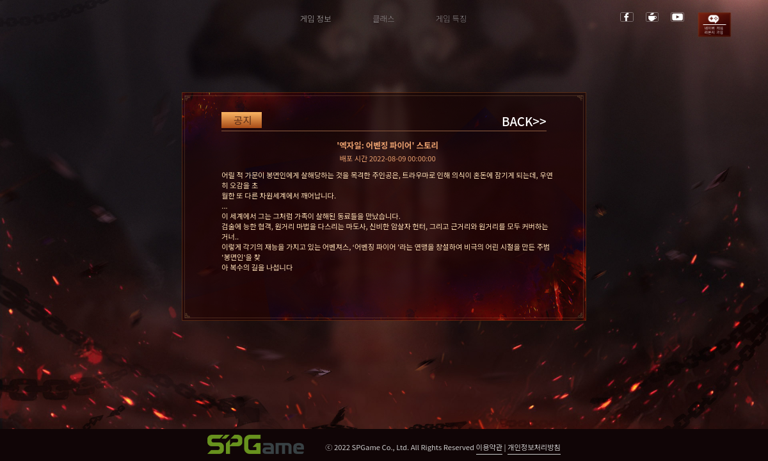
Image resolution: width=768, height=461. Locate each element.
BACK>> (524, 121)
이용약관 (489, 447)
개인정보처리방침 (534, 447)
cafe (652, 17)
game (714, 24)
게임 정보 (316, 18)
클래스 (383, 18)
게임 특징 (451, 18)
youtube (677, 17)
